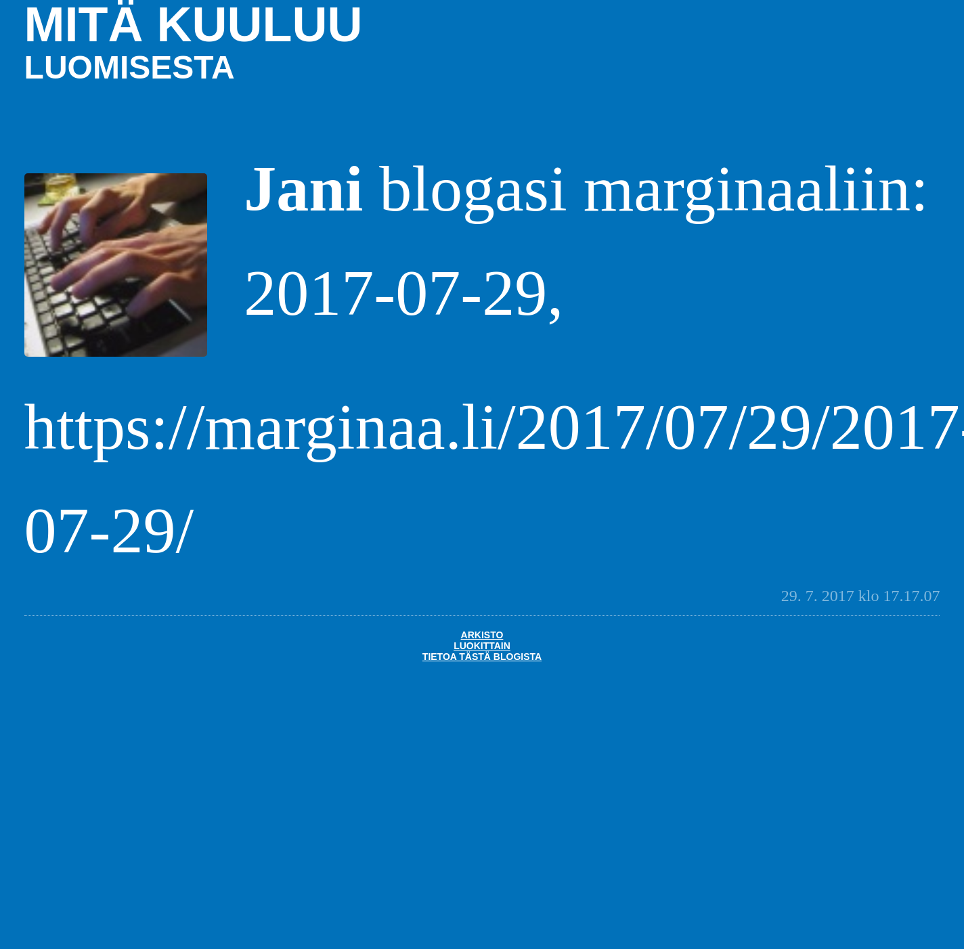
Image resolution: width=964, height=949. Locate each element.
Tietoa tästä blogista (482, 656)
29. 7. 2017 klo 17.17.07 (860, 595)
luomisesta (129, 67)
